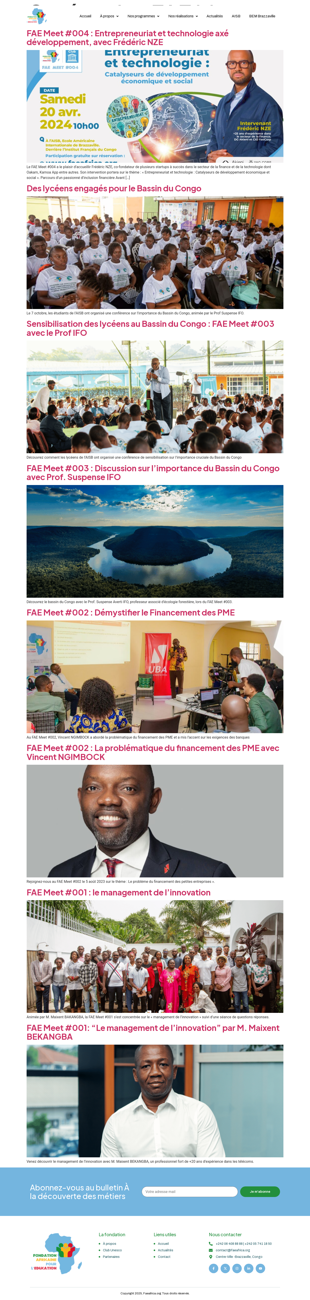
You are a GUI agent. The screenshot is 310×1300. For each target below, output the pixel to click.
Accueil (83, 16)
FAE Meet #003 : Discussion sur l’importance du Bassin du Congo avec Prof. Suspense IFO (153, 472)
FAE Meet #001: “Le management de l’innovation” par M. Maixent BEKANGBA (153, 1032)
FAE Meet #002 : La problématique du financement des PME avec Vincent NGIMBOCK (153, 752)
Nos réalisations (181, 16)
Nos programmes (142, 16)
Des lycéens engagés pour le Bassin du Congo (114, 188)
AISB (235, 16)
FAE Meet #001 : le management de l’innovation (119, 892)
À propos (107, 16)
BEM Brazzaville (261, 16)
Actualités (213, 16)
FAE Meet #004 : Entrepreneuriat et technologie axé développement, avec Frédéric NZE (128, 37)
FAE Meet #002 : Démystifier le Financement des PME (131, 612)
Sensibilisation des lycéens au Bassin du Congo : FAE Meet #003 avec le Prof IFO (150, 328)
